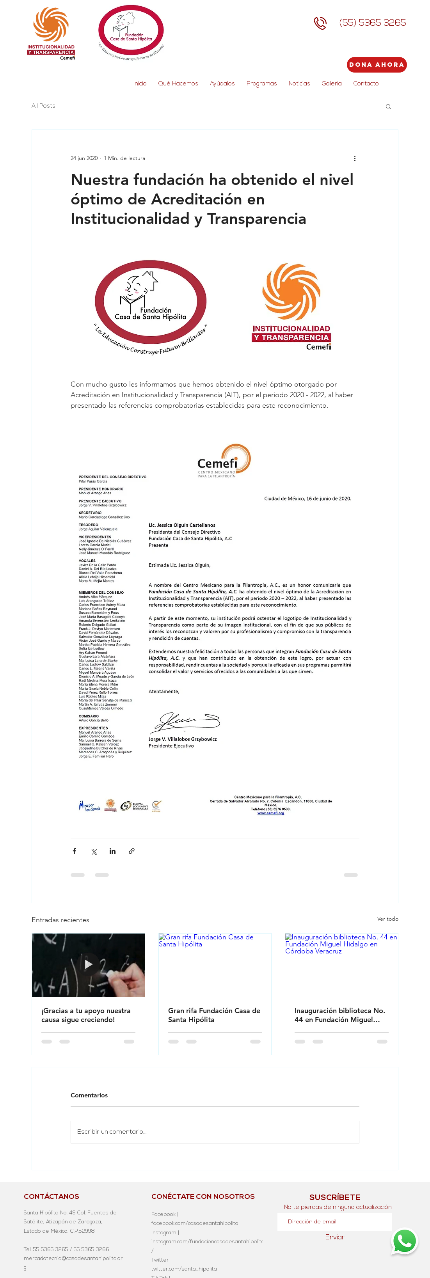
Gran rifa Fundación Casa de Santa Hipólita (214, 1015)
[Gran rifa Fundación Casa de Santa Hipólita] (215, 965)
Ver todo (387, 918)
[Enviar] (335, 1238)
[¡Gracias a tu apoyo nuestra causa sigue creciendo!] (88, 965)
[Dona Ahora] (377, 65)
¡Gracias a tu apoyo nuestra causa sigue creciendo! (86, 1015)
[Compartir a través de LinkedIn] (112, 851)
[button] (388, 106)
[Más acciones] (354, 158)
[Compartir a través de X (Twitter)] (93, 851)
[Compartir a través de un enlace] (131, 851)
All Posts (43, 106)
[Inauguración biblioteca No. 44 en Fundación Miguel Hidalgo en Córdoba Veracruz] (341, 965)
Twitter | (161, 1260)
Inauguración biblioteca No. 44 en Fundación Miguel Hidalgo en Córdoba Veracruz (340, 1015)
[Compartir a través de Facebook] (74, 851)
